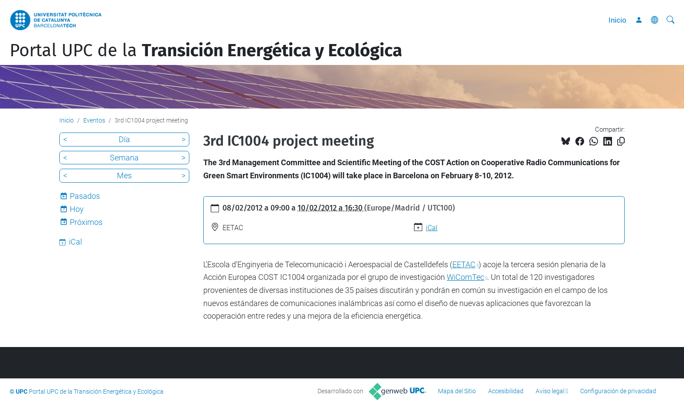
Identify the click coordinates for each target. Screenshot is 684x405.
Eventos (94, 120)
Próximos (86, 222)
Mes (124, 175)
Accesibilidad (505, 391)
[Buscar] (670, 20)
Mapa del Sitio (457, 391)
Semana (124, 157)
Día (124, 139)
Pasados (85, 196)
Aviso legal (550, 391)
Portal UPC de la (206, 50)
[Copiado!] (621, 141)
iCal (432, 228)
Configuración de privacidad (618, 391)
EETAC (463, 264)
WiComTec (465, 277)
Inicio (617, 20)
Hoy (77, 209)
